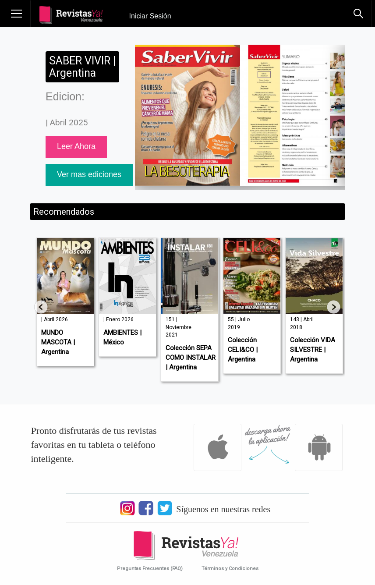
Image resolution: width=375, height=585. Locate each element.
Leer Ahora (76, 146)
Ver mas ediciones (89, 174)
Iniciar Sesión (150, 15)
